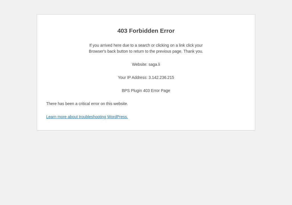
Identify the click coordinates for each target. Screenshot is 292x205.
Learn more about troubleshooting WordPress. (87, 116)
